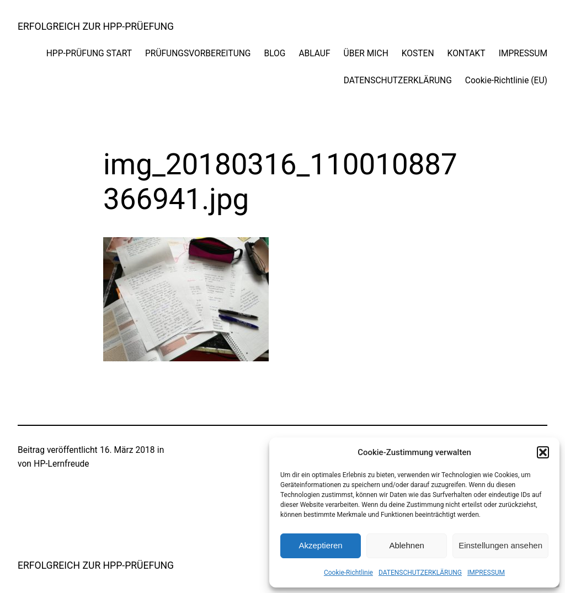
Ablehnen (406, 545)
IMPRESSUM (486, 572)
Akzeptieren (320, 545)
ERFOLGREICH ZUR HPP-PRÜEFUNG (96, 26)
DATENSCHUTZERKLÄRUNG (420, 572)
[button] (542, 452)
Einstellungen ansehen (500, 545)
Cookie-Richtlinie (348, 572)
